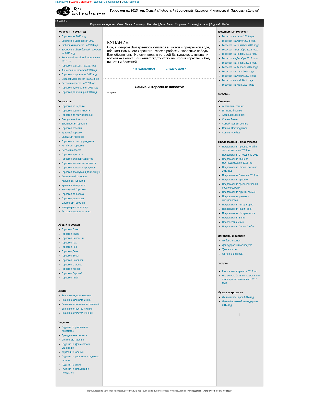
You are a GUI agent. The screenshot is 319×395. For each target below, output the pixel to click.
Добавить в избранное (107, 1)
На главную (61, 1)
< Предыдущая (144, 68)
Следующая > (176, 68)
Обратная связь (130, 1)
